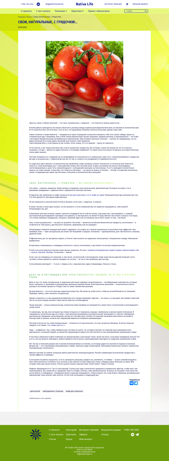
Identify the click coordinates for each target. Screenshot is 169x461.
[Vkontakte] (132, 383)
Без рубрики (46, 398)
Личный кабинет (140, 4)
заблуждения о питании (53, 391)
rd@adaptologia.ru (54, 4)
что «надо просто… (56, 325)
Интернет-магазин (113, 4)
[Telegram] (136, 383)
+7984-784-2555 (27, 4)
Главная (21, 17)
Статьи (29, 17)
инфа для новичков (74, 391)
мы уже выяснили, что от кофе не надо (86, 195)
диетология (35, 391)
